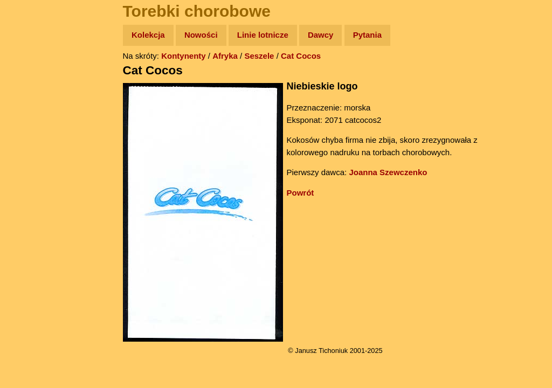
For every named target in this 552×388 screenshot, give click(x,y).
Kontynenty (183, 55)
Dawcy (321, 34)
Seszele (259, 55)
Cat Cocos (301, 55)
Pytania (367, 34)
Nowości (201, 34)
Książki (32, 139)
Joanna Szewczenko (388, 172)
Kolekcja (148, 34)
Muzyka (33, 159)
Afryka (225, 55)
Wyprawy (36, 76)
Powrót (300, 192)
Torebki (32, 222)
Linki (27, 201)
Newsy (31, 118)
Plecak (31, 180)
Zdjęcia (32, 97)
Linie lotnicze (262, 34)
